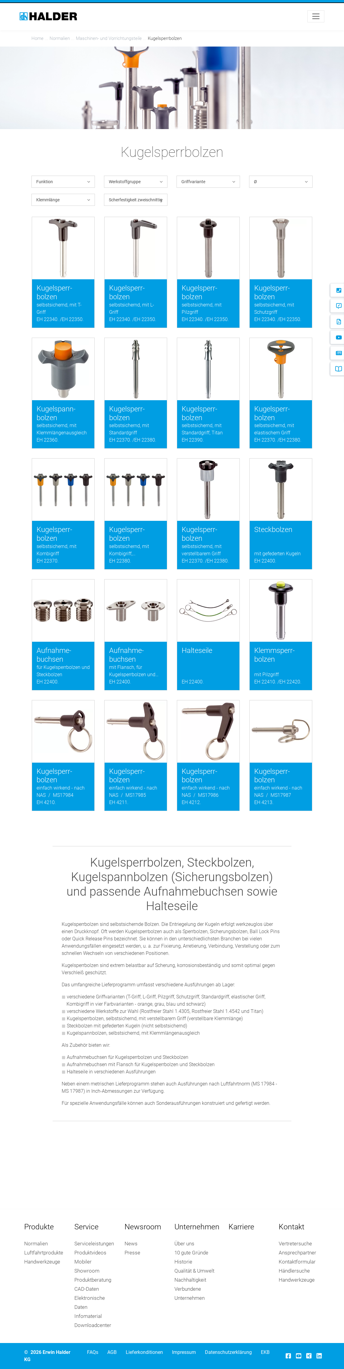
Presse (132, 1253)
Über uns (184, 1244)
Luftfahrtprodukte (43, 1253)
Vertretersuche (295, 1244)
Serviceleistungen (94, 1244)
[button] (63, 182)
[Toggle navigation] (315, 16)
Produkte (39, 1226)
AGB (112, 1352)
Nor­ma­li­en (60, 38)
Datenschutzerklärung (228, 1352)
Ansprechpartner (297, 1253)
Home (37, 38)
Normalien (36, 1244)
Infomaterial (88, 1316)
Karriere (241, 1226)
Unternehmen (196, 1226)
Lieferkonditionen (144, 1352)
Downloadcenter (92, 1325)
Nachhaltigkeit (190, 1280)
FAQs (92, 1352)
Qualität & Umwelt (194, 1271)
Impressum (184, 1352)
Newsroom (143, 1226)
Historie (183, 1262)
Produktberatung (92, 1280)
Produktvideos (90, 1253)
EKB (265, 1352)
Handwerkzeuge (42, 1262)
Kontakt (291, 1226)
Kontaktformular (297, 1262)
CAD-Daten (86, 1289)
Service (86, 1226)
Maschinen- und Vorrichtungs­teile (109, 38)
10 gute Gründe (191, 1253)
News (131, 1244)
